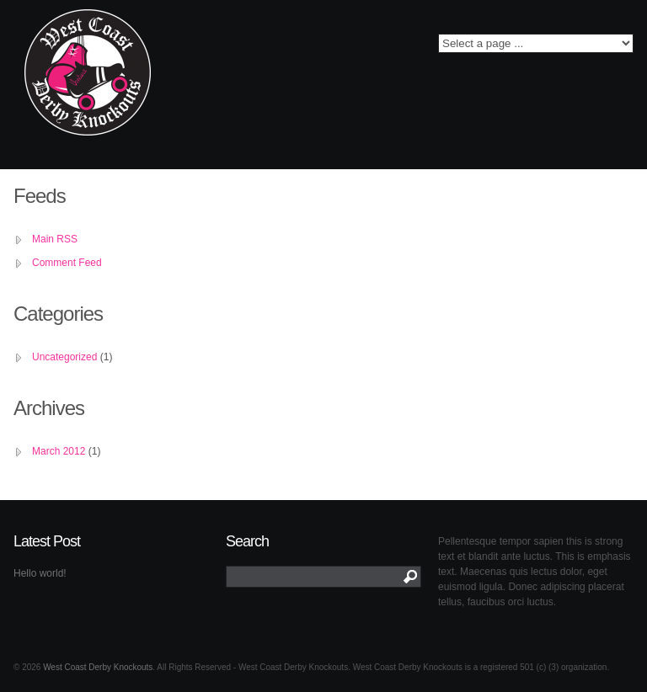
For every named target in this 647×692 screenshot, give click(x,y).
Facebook (220, 48)
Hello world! (40, 573)
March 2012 (58, 451)
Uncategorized (64, 357)
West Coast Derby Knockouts (97, 667)
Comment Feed (67, 263)
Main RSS (55, 239)
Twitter (244, 48)
